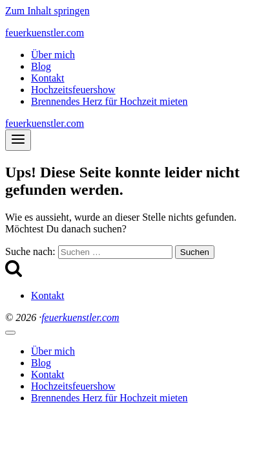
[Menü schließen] (10, 333)
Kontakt (48, 77)
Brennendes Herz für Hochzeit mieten (109, 101)
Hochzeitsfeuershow (73, 89)
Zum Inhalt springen (47, 10)
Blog (41, 66)
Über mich (53, 54)
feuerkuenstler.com (80, 317)
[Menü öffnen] (18, 140)
